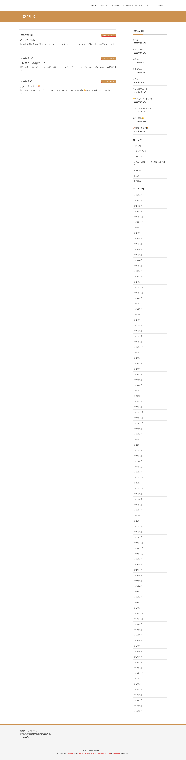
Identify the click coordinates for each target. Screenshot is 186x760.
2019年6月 (138, 640)
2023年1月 (138, 407)
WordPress (70, 754)
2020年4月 (138, 586)
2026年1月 (138, 211)
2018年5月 (138, 711)
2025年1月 (138, 276)
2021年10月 (138, 488)
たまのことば (139, 156)
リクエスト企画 (29, 86)
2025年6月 (138, 249)
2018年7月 (138, 700)
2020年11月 (138, 548)
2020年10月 (138, 554)
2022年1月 (138, 472)
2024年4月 (138, 325)
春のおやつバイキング (143, 99)
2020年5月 (138, 581)
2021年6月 (138, 510)
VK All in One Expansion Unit (101, 754)
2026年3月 (138, 200)
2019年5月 (138, 646)
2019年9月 (138, 624)
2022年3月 (138, 461)
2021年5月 (138, 515)
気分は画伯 (138, 118)
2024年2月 (138, 336)
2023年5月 (138, 385)
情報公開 (137, 170)
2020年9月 (138, 559)
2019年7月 (138, 635)
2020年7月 (138, 570)
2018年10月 (138, 684)
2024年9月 (138, 298)
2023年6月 (138, 380)
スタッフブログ (108, 35)
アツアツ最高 (27, 40)
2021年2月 (138, 532)
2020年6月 (138, 575)
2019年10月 (138, 619)
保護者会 (136, 59)
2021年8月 (138, 499)
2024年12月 (138, 282)
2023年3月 (138, 396)
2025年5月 (138, 255)
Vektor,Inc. (116, 754)
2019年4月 (138, 651)
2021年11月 (138, 483)
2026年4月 (138, 195)
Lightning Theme (83, 754)
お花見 (135, 40)
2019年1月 (138, 668)
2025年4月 (138, 260)
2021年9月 (138, 494)
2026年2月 (138, 206)
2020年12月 (138, 543)
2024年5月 (138, 320)
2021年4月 (138, 521)
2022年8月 (138, 434)
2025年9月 (138, 233)
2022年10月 (138, 423)
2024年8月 (138, 304)
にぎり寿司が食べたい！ (143, 108)
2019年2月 (138, 662)
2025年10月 (138, 228)
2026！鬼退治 (142, 128)
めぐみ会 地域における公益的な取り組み (149, 163)
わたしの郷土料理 (140, 89)
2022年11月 (138, 418)
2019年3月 (138, 657)
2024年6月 (138, 315)
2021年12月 (138, 477)
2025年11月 (138, 222)
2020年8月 (138, 564)
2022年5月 (138, 450)
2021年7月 (138, 505)
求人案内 (137, 181)
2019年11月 (138, 613)
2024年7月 (138, 309)
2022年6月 (138, 445)
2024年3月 (138, 331)
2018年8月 (138, 695)
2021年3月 (138, 526)
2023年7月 (138, 374)
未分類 (136, 176)
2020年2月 (138, 597)
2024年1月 (138, 342)
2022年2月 (138, 467)
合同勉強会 (137, 69)
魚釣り (135, 79)
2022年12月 (138, 412)
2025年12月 (138, 217)
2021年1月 (138, 537)
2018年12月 (138, 673)
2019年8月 (138, 630)
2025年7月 (138, 244)
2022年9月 (138, 429)
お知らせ (137, 146)
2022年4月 (138, 456)
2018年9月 (138, 689)
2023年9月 (138, 363)
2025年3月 (138, 266)
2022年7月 (138, 439)
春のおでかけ (138, 50)
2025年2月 (138, 271)
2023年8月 (138, 369)
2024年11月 (138, 287)
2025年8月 (138, 238)
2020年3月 (138, 592)
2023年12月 (138, 347)
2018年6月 (138, 706)
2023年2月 (138, 401)
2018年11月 (138, 679)
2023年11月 (138, 352)
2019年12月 (138, 608)
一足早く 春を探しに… (33, 63)
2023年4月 (138, 391)
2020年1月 (138, 602)
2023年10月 (138, 358)
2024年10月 (138, 293)
